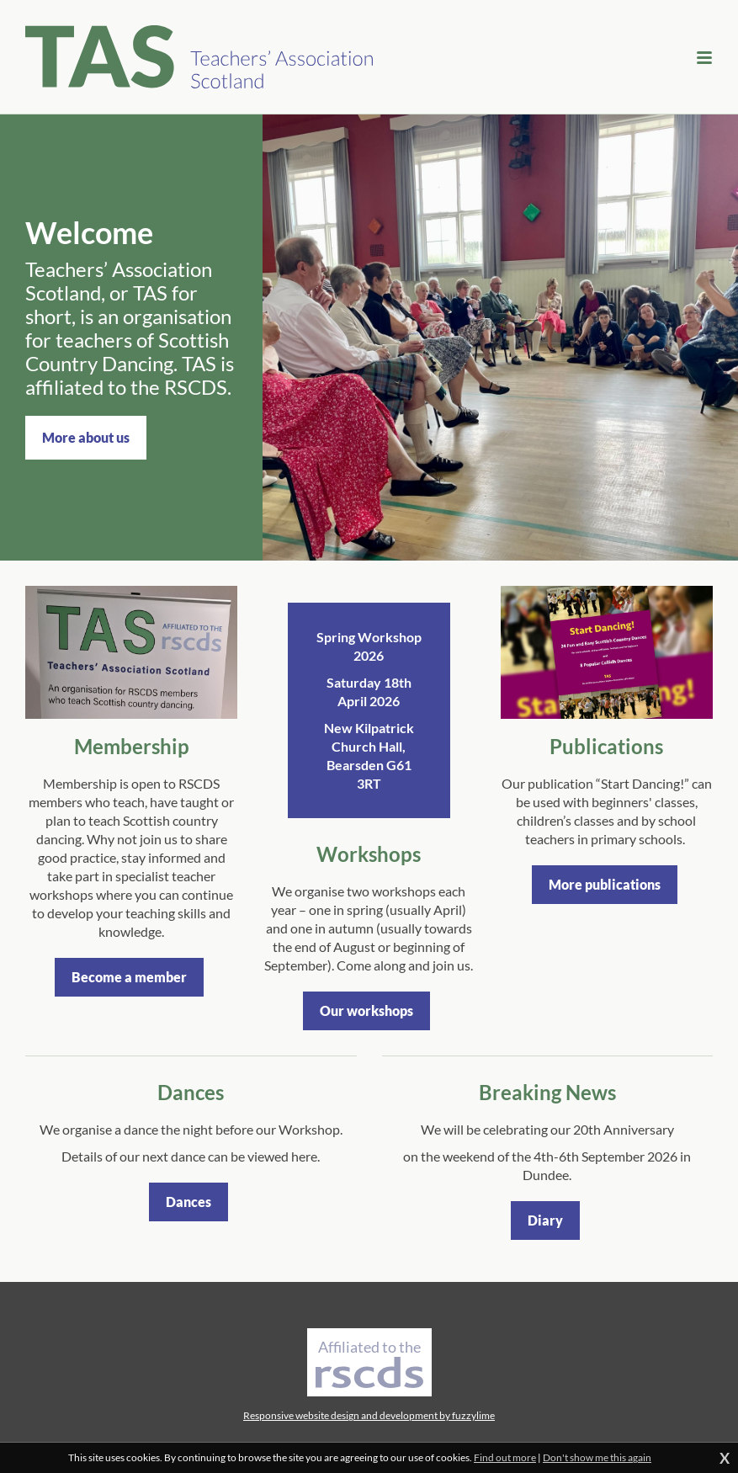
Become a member (129, 977)
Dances (188, 1202)
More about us (86, 437)
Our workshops (366, 1010)
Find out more (505, 1457)
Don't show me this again (597, 1457)
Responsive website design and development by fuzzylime (369, 1415)
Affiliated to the (369, 1362)
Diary (545, 1220)
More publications (605, 884)
